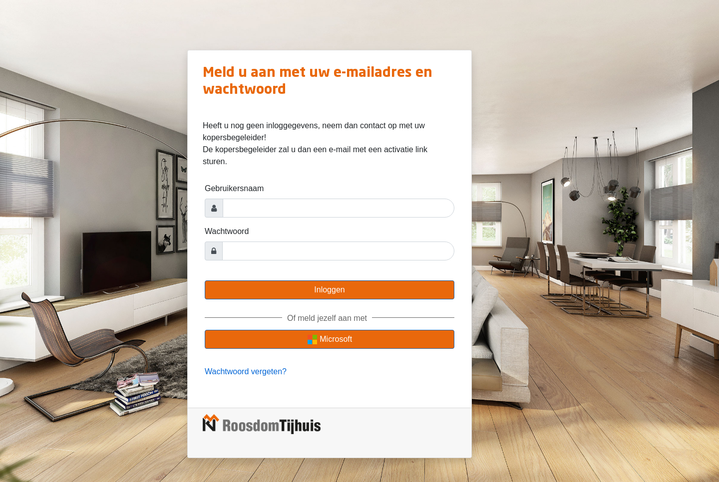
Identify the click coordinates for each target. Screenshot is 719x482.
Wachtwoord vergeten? (246, 371)
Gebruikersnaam (234, 188)
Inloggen (329, 289)
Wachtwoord (227, 231)
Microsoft (329, 339)
